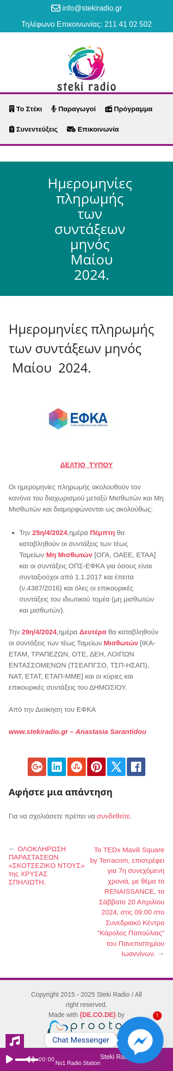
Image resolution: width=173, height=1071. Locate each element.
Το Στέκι (25, 109)
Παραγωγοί (73, 109)
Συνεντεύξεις (33, 129)
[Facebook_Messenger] (140, 1040)
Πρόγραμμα (129, 109)
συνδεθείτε (113, 816)
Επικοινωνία (93, 129)
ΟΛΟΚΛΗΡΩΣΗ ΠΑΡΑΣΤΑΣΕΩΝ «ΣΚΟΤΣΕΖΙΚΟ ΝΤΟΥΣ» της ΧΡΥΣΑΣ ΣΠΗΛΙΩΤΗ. (47, 865)
